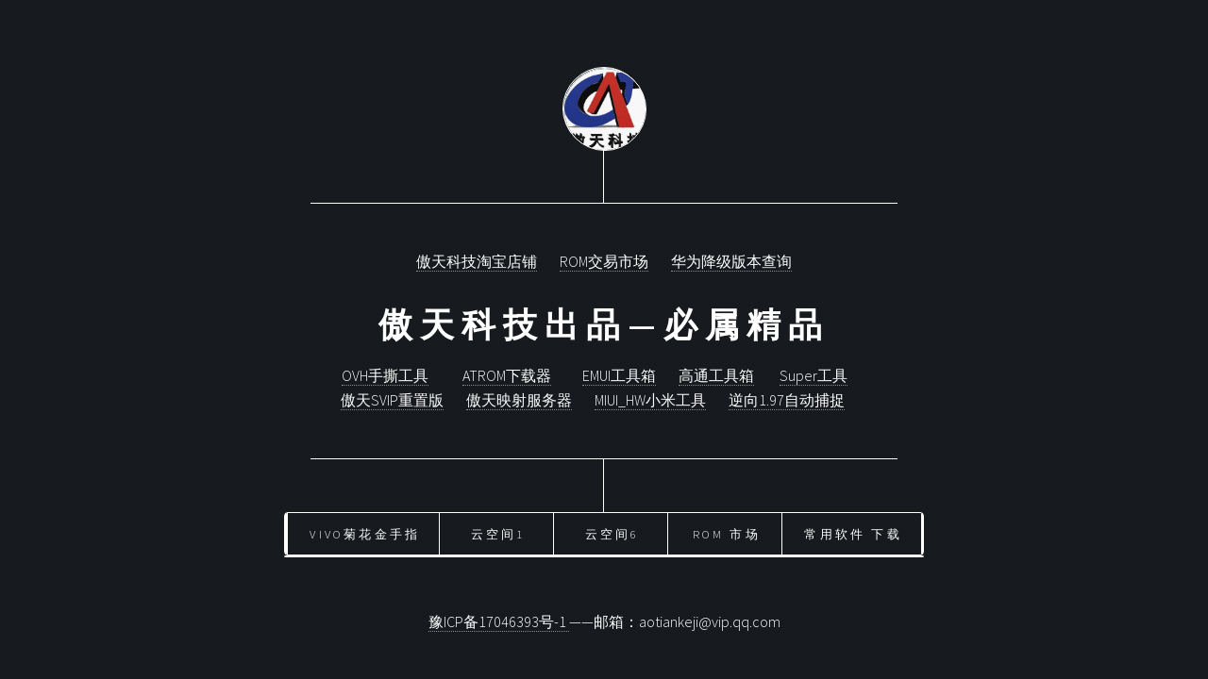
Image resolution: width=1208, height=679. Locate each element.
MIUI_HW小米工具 (650, 399)
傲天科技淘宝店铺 (476, 261)
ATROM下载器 (506, 375)
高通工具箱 (716, 375)
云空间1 (498, 533)
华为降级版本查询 (731, 261)
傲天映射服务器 (519, 399)
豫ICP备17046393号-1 (498, 621)
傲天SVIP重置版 (392, 399)
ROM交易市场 (604, 261)
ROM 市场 (727, 533)
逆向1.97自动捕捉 (787, 399)
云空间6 (612, 533)
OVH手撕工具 (385, 375)
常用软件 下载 (852, 533)
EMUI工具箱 (619, 375)
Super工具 (813, 375)
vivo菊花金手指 (365, 533)
